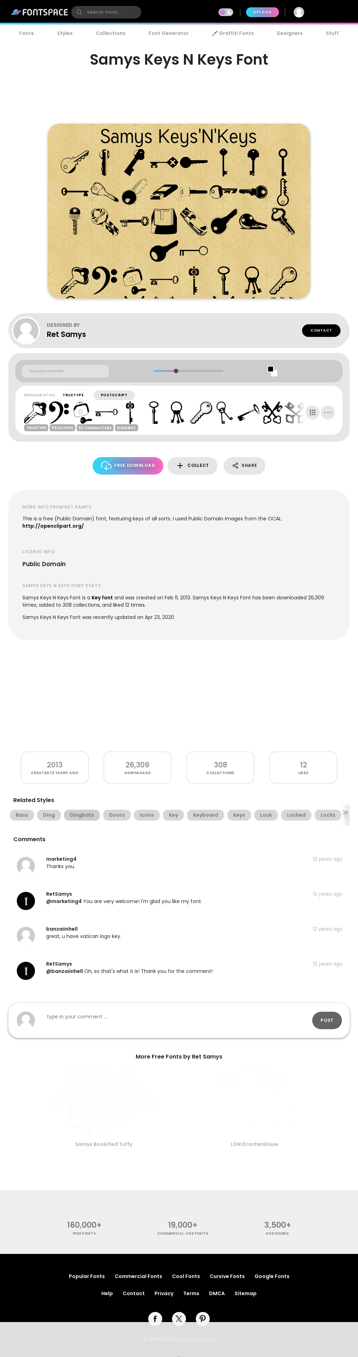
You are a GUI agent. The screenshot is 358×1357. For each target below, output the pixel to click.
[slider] (175, 371)
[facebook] (155, 1319)
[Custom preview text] (65, 371)
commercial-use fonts (183, 1233)
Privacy (164, 1293)
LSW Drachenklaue (254, 1144)
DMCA (217, 1293)
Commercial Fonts (138, 1276)
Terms (191, 1293)
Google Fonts (272, 1276)
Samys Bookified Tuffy (103, 1144)
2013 (55, 765)
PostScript (114, 395)
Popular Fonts (87, 1276)
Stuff (332, 33)
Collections (111, 33)
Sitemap (246, 1293)
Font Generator (169, 33)
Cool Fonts (186, 1276)
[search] (106, 12)
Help (107, 1293)
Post (327, 1020)
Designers (290, 33)
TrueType (73, 395)
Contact (321, 330)
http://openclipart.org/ (53, 525)
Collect (192, 465)
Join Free (330, 12)
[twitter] (179, 1319)
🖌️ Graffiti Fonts (233, 33)
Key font (102, 597)
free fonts (84, 1233)
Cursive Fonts (227, 1276)
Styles (65, 33)
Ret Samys (66, 334)
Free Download (128, 465)
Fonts (26, 33)
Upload (262, 12)
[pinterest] (203, 1319)
